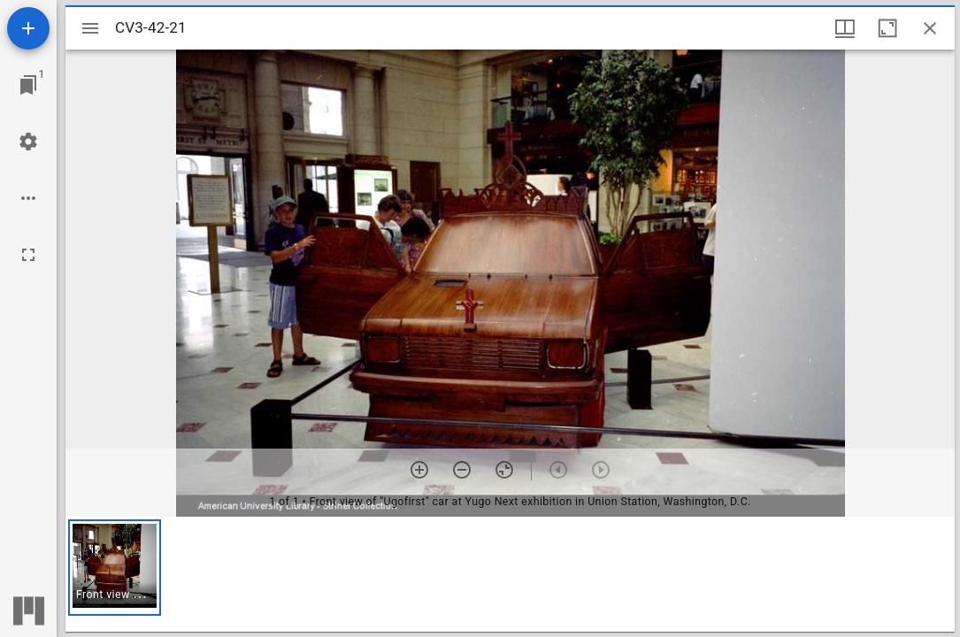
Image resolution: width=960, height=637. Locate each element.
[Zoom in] (419, 470)
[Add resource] (28, 28)
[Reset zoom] (504, 470)
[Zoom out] (462, 470)
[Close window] (930, 28)
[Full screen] (28, 255)
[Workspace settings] (28, 141)
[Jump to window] (28, 85)
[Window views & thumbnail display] (845, 28)
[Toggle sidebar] (90, 28)
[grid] (510, 574)
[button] (115, 567)
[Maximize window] (887, 28)
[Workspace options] (28, 198)
